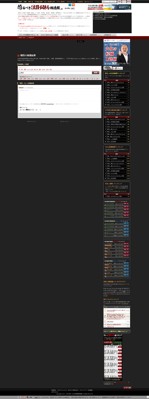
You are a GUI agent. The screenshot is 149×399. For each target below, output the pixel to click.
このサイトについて (62, 390)
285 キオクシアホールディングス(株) (116, 120)
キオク (115, 290)
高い (114, 288)
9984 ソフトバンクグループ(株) (115, 168)
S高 (35, 69)
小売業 (108, 249)
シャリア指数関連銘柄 (110, 215)
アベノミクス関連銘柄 (110, 235)
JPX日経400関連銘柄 (110, 203)
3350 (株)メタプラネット (114, 166)
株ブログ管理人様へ (73, 390)
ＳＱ (109, 290)
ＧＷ (112, 288)
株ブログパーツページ (122, 382)
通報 (25, 69)
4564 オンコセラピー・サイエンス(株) (116, 93)
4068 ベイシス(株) (112, 85)
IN (92, 78)
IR (19, 69)
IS (80, 78)
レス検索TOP (30, 37)
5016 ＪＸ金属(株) (112, 139)
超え (105, 288)
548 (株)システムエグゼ (113, 136)
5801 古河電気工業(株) (113, 90)
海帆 (25, 78)
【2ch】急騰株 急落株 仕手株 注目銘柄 (27, 16)
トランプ (118, 293)
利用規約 (53, 390)
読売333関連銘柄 (110, 206)
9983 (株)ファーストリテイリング (116, 134)
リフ (33, 78)
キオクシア (126, 288)
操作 (40, 69)
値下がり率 (81, 35)
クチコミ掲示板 (61, 1)
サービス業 (109, 255)
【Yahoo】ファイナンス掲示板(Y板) (48, 16)
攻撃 (104, 288)
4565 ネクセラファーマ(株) (114, 196)
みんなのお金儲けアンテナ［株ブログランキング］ (116, 310)
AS (97, 78)
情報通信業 (109, 252)
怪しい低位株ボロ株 (49, 1)
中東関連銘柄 (109, 212)
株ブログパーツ (89, 1)
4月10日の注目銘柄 (100, 19)
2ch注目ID (80, 1)
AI (71, 78)
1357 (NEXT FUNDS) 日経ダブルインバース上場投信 (116, 124)
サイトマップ (83, 390)
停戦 (29, 78)
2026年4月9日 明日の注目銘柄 (104, 17)
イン (44, 78)
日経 (114, 291)
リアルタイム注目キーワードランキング (31, 26)
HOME (20, 1)
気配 (110, 293)
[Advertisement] (52, 47)
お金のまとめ (110, 326)
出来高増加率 (95, 35)
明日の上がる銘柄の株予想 (114, 324)
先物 (64, 78)
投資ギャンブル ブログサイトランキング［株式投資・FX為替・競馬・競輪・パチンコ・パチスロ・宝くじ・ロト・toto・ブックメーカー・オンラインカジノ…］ (116, 316)
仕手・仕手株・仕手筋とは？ (26, 19)
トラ (60, 78)
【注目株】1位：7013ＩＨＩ (103, 14)
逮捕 (106, 295)
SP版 (25, 1)
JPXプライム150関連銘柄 (109, 209)
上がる (107, 288)
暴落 (105, 295)
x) (85, 78)
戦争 (122, 288)
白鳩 (21, 78)
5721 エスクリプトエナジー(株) (115, 87)
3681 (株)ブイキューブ (113, 99)
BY (88, 78)
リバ (40, 78)
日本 (44, 28)
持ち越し (120, 288)
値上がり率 (67, 35)
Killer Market (110, 321)
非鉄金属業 (109, 246)
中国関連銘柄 (109, 229)
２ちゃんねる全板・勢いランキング (117, 191)
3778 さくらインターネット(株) (115, 102)
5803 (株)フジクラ (112, 129)
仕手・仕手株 (48, 31)
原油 (37, 78)
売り (106, 293)
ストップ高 (30, 69)
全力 (47, 69)
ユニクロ (110, 288)
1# (77, 78)
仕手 (22, 69)
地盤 (52, 78)
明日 (74, 78)
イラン (120, 290)
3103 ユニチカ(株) (112, 173)
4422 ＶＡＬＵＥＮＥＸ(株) (114, 104)
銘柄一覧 (30, 1)
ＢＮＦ (43, 69)
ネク (56, 78)
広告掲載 (90, 390)
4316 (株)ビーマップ (112, 94)
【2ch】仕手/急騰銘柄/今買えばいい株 (28, 35)
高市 (116, 288)
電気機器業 (109, 243)
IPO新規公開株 (38, 1)
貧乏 (51, 69)
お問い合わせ (54, 392)
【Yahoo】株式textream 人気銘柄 (49, 35)
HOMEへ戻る (21, 37)
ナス (68, 78)
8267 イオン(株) (111, 97)
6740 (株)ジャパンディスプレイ (115, 82)
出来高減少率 (109, 35)
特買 (118, 288)
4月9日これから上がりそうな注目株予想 (106, 15)
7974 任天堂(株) (111, 141)
